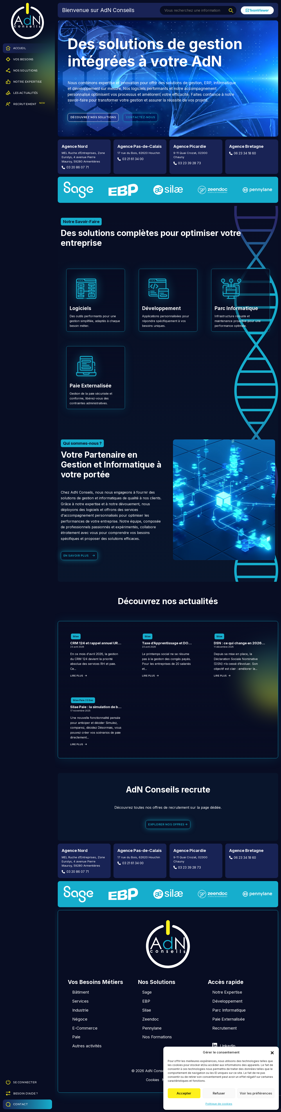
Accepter (184, 1093)
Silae (146, 1023)
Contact (17, 1104)
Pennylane (152, 1041)
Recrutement (25, 104)
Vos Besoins (19, 59)
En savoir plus (79, 559)
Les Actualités (22, 93)
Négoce (79, 1032)
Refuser (219, 1093)
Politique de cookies (218, 1103)
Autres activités (87, 1059)
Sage (147, 1005)
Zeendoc (150, 1032)
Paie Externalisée (228, 1032)
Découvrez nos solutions (94, 117)
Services (80, 1014)
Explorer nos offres (168, 837)
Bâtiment (80, 1005)
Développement (227, 1014)
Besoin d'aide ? (22, 1093)
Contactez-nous (142, 117)
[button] (272, 1052)
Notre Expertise (24, 81)
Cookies (152, 1093)
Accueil (16, 48)
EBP (146, 1014)
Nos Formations (157, 1050)
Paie (76, 1050)
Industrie (80, 1023)
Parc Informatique (229, 1023)
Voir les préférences (256, 1093)
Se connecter (21, 1082)
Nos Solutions (22, 70)
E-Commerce (84, 1041)
